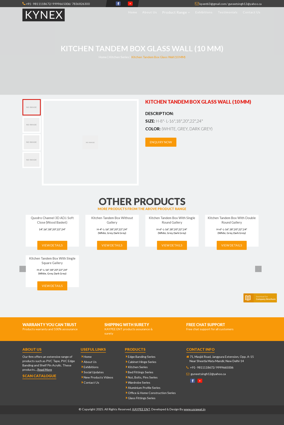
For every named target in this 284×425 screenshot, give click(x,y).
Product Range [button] (176, 12)
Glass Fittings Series (140, 398)
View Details (52, 245)
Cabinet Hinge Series (141, 362)
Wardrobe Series (138, 382)
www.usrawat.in (195, 409)
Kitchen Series (137, 367)
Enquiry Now (161, 142)
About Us (149, 12)
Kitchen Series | (120, 57)
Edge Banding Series (140, 356)
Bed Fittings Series (139, 372)
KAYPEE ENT (141, 409)
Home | (103, 57)
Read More (44, 369)
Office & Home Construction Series (151, 393)
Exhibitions (204, 12)
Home (132, 12)
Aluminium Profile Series (143, 387)
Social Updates (93, 372)
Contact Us (251, 12)
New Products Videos (97, 377)
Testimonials (228, 12)
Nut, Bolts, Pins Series (142, 377)
